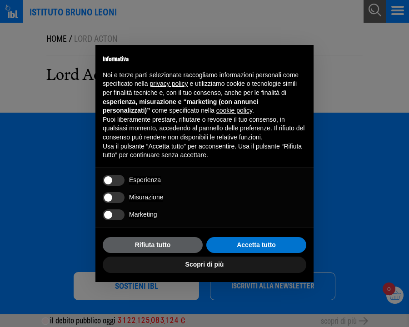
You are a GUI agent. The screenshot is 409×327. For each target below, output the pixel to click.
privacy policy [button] (169, 83)
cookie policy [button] (234, 110)
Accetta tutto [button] (256, 244)
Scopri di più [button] (204, 264)
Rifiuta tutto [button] (153, 244)
